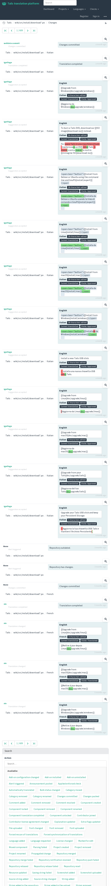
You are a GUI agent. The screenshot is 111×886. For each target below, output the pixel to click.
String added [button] (68, 879)
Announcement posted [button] (41, 783)
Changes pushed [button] (91, 796)
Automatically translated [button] (21, 790)
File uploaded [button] (15, 828)
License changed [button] (64, 841)
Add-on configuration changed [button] (24, 777)
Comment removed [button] (40, 802)
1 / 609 (19, 30)
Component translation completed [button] (26, 815)
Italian (50, 52)
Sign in (96, 16)
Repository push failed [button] (87, 860)
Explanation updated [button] (64, 821)
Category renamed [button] (42, 796)
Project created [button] (61, 847)
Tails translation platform (20, 4)
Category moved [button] (74, 790)
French (50, 594)
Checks (94, 9)
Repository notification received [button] (55, 860)
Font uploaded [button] (77, 828)
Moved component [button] (18, 847)
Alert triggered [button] (16, 783)
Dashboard (49, 9)
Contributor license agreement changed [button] (29, 821)
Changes (52, 22)
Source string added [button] (18, 879)
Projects (64, 9)
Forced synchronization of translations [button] (63, 834)
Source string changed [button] (45, 879)
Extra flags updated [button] (90, 821)
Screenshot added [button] (66, 872)
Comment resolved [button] (65, 802)
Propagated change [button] (41, 853)
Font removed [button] (56, 828)
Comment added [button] (17, 802)
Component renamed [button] (71, 809)
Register (84, 16)
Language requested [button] (41, 841)
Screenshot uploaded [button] (91, 872)
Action (7, 758)
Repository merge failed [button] (21, 860)
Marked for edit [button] (85, 841)
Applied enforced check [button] (69, 783)
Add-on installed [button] (53, 777)
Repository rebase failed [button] (46, 866)
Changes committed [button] (67, 796)
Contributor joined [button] (86, 815)
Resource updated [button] (18, 872)
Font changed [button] (36, 828)
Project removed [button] (83, 847)
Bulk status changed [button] (50, 790)
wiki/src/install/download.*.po (30, 22)
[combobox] (60, 2)
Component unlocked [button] (60, 815)
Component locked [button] (18, 809)
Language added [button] (17, 841)
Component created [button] (91, 802)
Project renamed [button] (17, 853)
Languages (79, 9)
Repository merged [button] (66, 853)
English (63, 83)
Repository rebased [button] (18, 866)
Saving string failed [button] (41, 872)
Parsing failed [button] (40, 847)
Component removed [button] (44, 809)
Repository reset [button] (72, 866)
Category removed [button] (18, 796)
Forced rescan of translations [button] (23, 834)
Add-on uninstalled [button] (76, 777)
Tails (9, 22)
